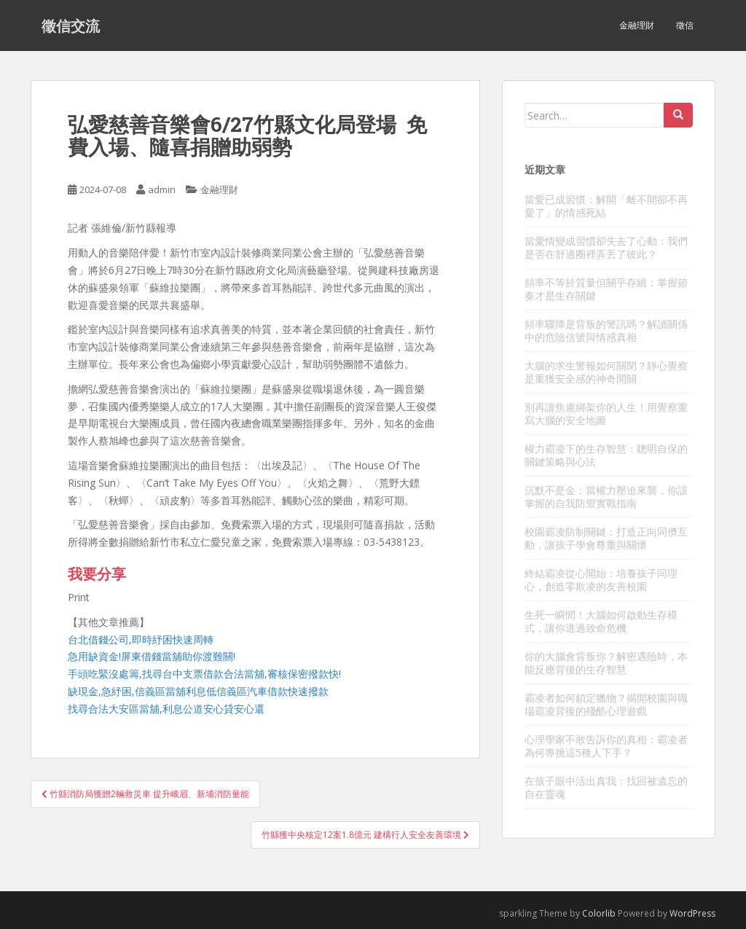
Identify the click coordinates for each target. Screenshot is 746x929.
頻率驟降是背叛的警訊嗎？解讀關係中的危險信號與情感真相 (606, 330)
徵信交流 (71, 25)
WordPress (692, 913)
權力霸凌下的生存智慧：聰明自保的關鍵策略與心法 (606, 455)
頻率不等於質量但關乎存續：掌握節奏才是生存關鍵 (606, 288)
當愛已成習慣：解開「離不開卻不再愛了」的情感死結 (606, 205)
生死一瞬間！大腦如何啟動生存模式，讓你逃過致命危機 (601, 621)
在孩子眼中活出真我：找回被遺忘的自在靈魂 (606, 787)
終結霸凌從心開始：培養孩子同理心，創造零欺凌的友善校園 (601, 579)
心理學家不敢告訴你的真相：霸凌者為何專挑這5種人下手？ (606, 745)
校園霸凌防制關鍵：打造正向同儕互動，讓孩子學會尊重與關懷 (606, 538)
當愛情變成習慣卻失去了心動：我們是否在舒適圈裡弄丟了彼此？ (606, 247)
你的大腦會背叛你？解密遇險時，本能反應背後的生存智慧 (606, 662)
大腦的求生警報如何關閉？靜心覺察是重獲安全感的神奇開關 (606, 371)
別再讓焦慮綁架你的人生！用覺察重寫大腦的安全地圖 (606, 413)
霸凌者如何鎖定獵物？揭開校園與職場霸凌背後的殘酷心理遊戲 (606, 704)
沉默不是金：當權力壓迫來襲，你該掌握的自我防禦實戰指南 (606, 496)
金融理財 (636, 25)
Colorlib (599, 913)
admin (162, 189)
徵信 (685, 25)
